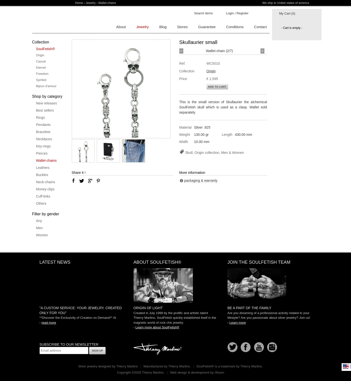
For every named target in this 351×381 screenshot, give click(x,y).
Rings (40, 118)
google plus (90, 180)
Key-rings (43, 146)
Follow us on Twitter (232, 347)
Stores (182, 27)
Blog (163, 27)
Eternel (41, 67)
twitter (81, 180)
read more (48, 322)
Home (79, 3)
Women (42, 235)
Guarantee (207, 27)
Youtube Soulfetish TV (259, 347)
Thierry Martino (158, 349)
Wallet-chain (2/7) (219, 51)
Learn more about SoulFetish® (157, 327)
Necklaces (44, 139)
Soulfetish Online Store (49, 19)
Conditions (235, 27)
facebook (73, 180)
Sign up (97, 350)
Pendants (43, 125)
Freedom (42, 74)
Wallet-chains (46, 160)
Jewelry (91, 3)
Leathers (42, 168)
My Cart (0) (287, 13)
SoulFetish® (45, 49)
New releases (46, 103)
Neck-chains (45, 182)
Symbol (41, 80)
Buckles (42, 175)
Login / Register (237, 13)
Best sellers (45, 110)
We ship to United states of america (285, 3)
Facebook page (246, 347)
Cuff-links (43, 196)
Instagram (272, 347)
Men (39, 228)
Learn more (237, 322)
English (346, 366)
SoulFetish (176, 285)
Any (39, 221)
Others (41, 203)
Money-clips (45, 189)
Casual (41, 61)
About (121, 27)
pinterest (98, 180)
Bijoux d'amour (46, 86)
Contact (260, 27)
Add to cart (217, 86)
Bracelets (43, 132)
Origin (40, 55)
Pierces (42, 153)
